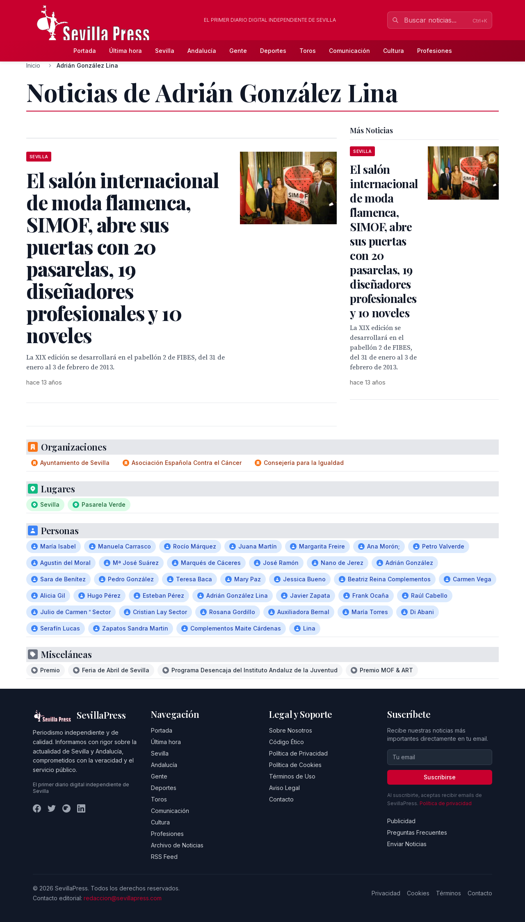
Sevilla (164, 50)
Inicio (33, 65)
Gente (238, 50)
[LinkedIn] (81, 808)
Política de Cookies (295, 764)
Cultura (393, 50)
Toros (307, 50)
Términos (448, 893)
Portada (84, 50)
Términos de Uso (292, 776)
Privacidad (386, 893)
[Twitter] (52, 808)
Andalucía (201, 50)
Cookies (418, 893)
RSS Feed (164, 856)
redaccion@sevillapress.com (123, 898)
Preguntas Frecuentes (417, 832)
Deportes (273, 50)
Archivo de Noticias (177, 845)
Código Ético (286, 741)
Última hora (125, 50)
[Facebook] (37, 808)
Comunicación (349, 50)
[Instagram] (66, 808)
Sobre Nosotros (290, 730)
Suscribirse (440, 777)
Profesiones (434, 50)
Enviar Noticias (407, 843)
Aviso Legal (284, 787)
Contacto (281, 799)
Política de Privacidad (298, 753)
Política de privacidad (446, 803)
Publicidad (401, 820)
